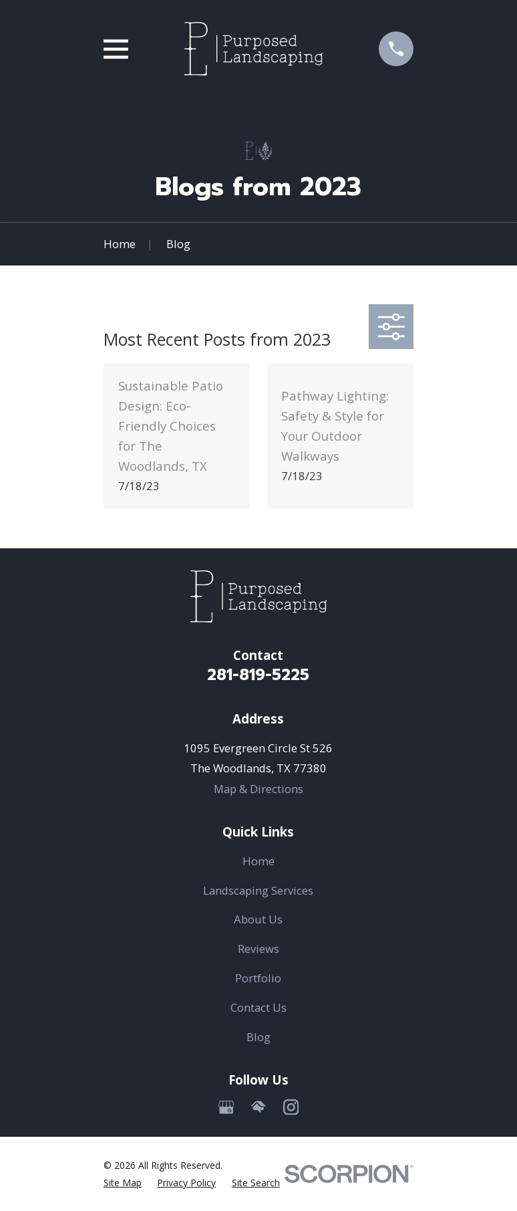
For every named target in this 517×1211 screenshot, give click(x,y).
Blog (258, 1036)
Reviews (258, 948)
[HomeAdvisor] (258, 1107)
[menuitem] (123, 1182)
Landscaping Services (258, 890)
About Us (258, 919)
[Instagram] (291, 1107)
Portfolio (258, 978)
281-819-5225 (258, 675)
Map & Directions (258, 788)
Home (258, 861)
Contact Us (258, 1007)
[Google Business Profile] (226, 1107)
